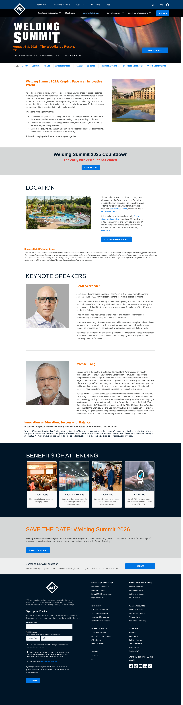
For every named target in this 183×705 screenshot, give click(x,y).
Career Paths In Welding (137, 621)
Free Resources (134, 598)
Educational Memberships (100, 617)
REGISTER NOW (90, 167)
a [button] (60, 14)
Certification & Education (48, 13)
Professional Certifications (100, 587)
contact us (154, 5)
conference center (109, 211)
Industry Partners (135, 640)
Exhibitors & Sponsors (133, 66)
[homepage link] (57, 586)
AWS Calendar (96, 640)
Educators (95, 4)
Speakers (79, 66)
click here (105, 230)
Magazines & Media (61, 4)
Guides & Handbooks (136, 594)
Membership (70, 13)
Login (162, 4)
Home (15, 56)
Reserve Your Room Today (116, 239)
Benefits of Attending (109, 66)
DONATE (140, 566)
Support (94, 652)
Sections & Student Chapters (101, 636)
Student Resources (136, 609)
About (25, 66)
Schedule (91, 66)
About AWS (42, 4)
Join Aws (162, 13)
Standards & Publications (138, 13)
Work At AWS (134, 651)
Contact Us (94, 655)
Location (36, 66)
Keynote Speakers (62, 66)
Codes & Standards (136, 587)
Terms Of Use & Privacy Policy (104, 698)
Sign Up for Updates (38, 550)
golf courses (115, 208)
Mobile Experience (97, 644)
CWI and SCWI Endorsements (101, 594)
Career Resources (113, 13)
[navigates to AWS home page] (20, 9)
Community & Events (91, 13)
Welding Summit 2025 (73, 56)
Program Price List (97, 598)
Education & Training (98, 590)
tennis (124, 208)
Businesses (80, 4)
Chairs (47, 66)
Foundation (133, 633)
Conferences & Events (51, 56)
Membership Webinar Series (100, 621)
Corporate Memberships (99, 613)
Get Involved (133, 636)
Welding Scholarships (137, 613)
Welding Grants (134, 617)
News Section (134, 647)
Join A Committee (135, 644)
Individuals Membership (99, 609)
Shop (108, 4)
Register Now (155, 50)
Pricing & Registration (157, 66)
